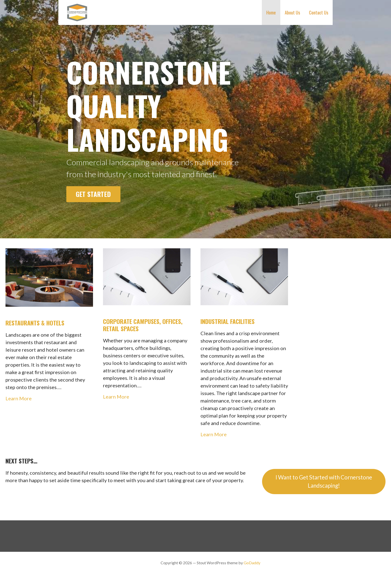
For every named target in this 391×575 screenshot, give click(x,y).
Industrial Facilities (227, 321)
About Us (292, 12)
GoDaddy (252, 562)
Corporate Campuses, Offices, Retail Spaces (143, 325)
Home (271, 12)
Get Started (93, 194)
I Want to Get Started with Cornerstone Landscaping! (324, 481)
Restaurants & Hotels (34, 322)
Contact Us (318, 12)
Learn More (18, 398)
